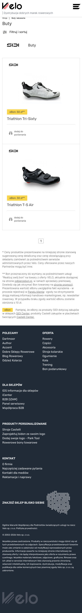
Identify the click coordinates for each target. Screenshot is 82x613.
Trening (48, 364)
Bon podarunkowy (55, 369)
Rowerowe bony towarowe (19, 442)
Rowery (48, 338)
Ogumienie (50, 356)
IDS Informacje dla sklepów (20, 390)
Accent (7, 347)
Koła (45, 360)
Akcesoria (49, 347)
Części (47, 343)
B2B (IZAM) (9, 399)
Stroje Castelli (11, 429)
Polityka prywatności (26, 528)
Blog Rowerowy (12, 356)
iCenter (7, 395)
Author (7, 343)
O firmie (7, 464)
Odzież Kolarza (12, 360)
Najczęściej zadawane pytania (22, 468)
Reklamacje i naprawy (16, 477)
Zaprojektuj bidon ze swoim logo (23, 434)
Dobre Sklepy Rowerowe (18, 351)
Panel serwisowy (13, 403)
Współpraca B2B (13, 408)
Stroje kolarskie (53, 351)
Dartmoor (8, 338)
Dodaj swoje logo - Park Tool (20, 438)
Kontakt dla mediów (15, 472)
